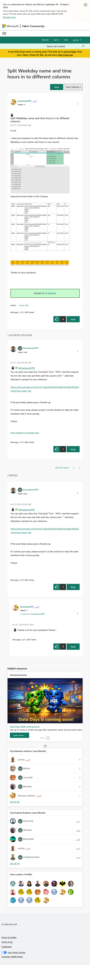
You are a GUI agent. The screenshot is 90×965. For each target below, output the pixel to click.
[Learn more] (19, 735)
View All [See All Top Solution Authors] (15, 802)
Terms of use (7, 942)
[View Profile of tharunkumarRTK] (31, 347)
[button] (56, 87)
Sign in (56, 39)
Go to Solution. (49, 293)
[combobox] (65, 46)
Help (66, 39)
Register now (9, 17)
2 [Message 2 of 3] (19, 442)
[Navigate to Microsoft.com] (10, 26)
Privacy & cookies (9, 937)
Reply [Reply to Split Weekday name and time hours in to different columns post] (73, 319)
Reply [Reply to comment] (73, 449)
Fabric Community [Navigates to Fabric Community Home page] (33, 26)
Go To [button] (75, 40)
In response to (32, 614)
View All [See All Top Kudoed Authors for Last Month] (15, 863)
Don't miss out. (65, 54)
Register (45, 39)
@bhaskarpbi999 (26, 368)
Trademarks (6, 946)
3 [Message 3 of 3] (21, 639)
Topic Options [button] (72, 86)
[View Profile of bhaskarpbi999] (24, 100)
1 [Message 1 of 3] (19, 312)
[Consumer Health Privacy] (45, 956)
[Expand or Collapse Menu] (4, 33)
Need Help (24, 305)
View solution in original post (24, 432)
